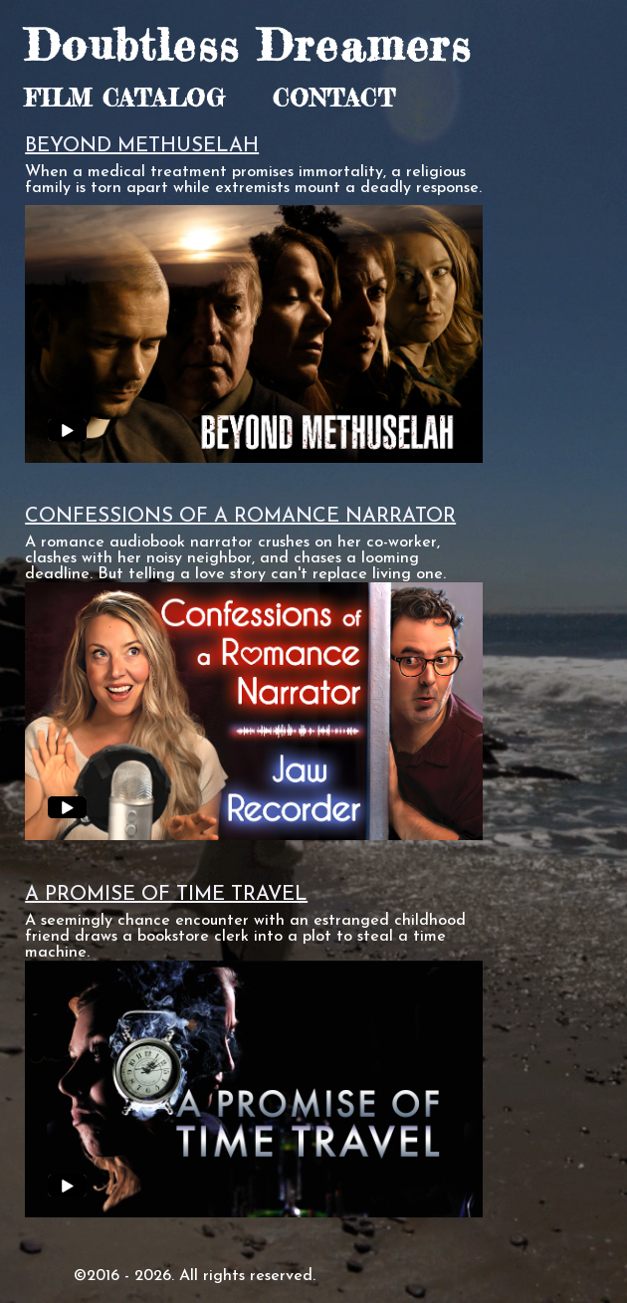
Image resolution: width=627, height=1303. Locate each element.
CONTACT (334, 98)
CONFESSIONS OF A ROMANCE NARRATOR (240, 517)
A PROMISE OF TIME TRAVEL (166, 895)
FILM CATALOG (125, 98)
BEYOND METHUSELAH (142, 146)
